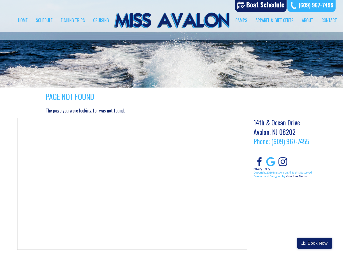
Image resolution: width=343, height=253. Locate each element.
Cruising (101, 20)
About (307, 20)
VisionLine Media (296, 176)
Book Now (324, 243)
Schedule (44, 20)
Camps (241, 20)
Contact (329, 20)
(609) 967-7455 (315, 5)
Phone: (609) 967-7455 (281, 141)
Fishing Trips (73, 20)
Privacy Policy (262, 169)
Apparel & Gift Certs (275, 20)
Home (23, 20)
